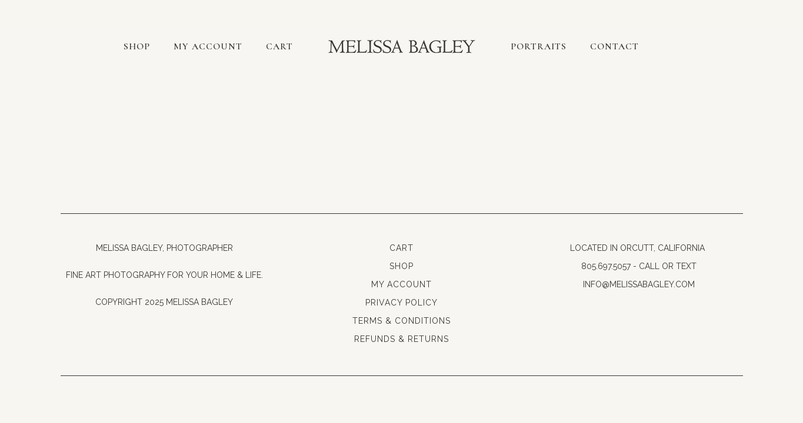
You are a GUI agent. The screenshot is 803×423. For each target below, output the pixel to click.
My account (208, 46)
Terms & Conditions (401, 320)
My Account (401, 284)
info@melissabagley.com (639, 284)
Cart (279, 46)
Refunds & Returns (401, 339)
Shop (137, 46)
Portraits (539, 46)
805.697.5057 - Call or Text (639, 266)
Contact (614, 46)
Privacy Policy (401, 302)
